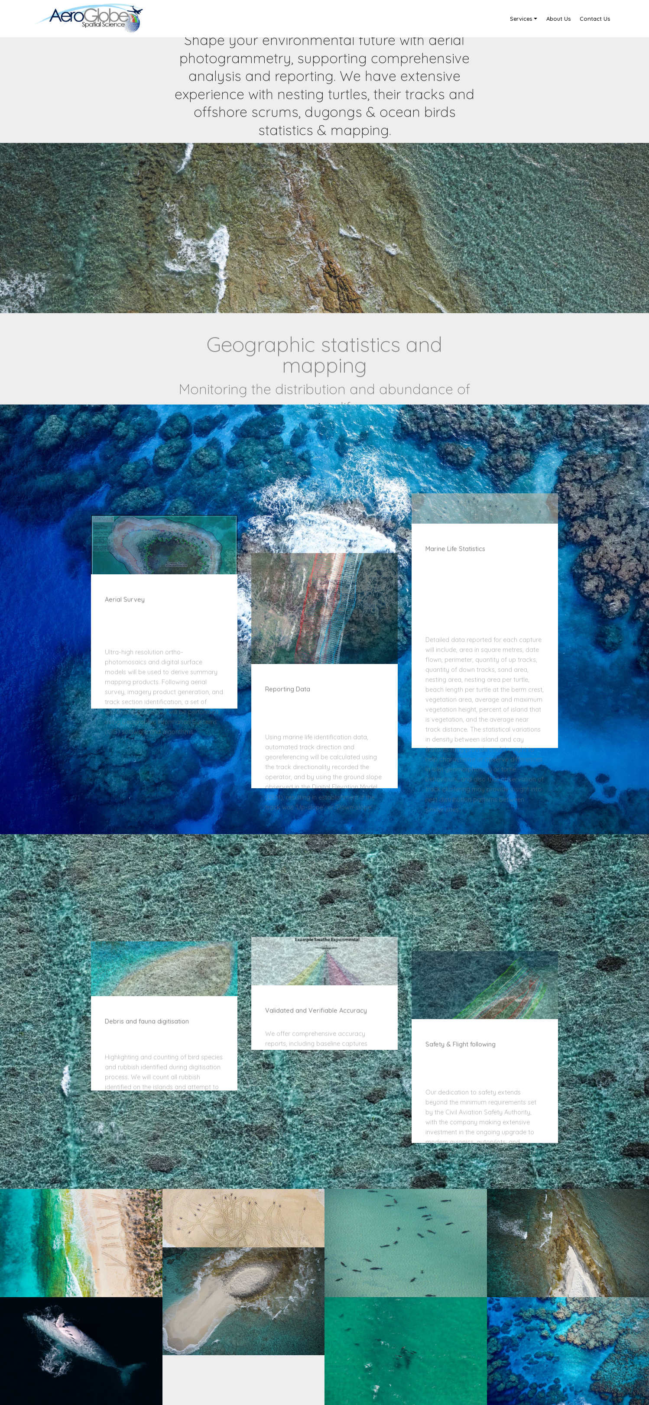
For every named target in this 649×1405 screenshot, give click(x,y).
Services (521, 18)
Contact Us (595, 18)
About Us (558, 18)
